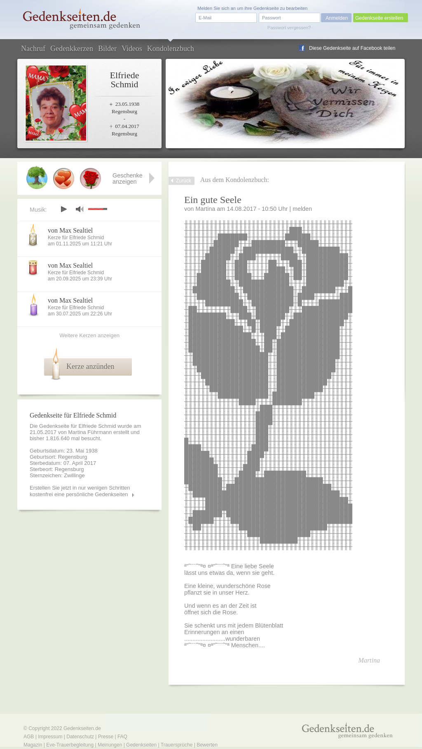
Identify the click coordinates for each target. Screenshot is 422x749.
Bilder (107, 48)
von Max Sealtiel (70, 230)
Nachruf (33, 48)
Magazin (32, 745)
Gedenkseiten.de (82, 728)
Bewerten (207, 745)
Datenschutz (80, 737)
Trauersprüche (177, 745)
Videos (132, 48)
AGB (28, 737)
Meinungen (110, 745)
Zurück (183, 181)
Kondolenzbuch (170, 48)
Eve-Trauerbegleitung (70, 745)
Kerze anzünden (90, 366)
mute (79, 209)
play (63, 209)
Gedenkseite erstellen (379, 18)
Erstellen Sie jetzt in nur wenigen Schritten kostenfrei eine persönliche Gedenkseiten (80, 491)
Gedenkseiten (141, 745)
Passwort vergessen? (289, 27)
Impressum (50, 737)
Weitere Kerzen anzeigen (89, 335)
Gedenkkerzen (71, 48)
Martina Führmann (90, 432)
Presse (105, 737)
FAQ (122, 737)
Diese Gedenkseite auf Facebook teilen (352, 48)
